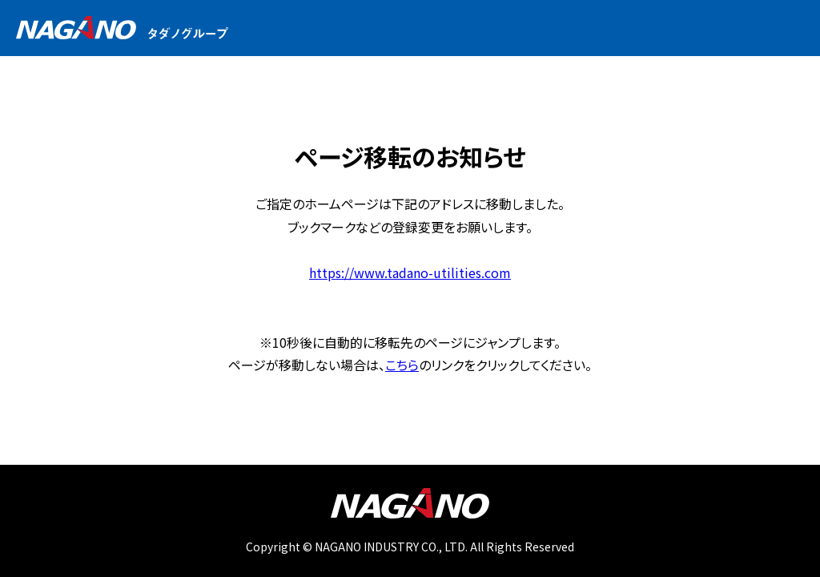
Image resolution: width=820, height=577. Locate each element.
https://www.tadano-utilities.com (410, 272)
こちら (402, 364)
